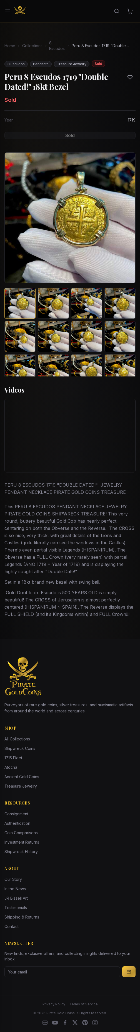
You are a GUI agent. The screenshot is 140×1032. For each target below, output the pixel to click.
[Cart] (130, 11)
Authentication (17, 823)
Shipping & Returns (21, 917)
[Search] (116, 11)
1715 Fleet (13, 757)
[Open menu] (7, 11)
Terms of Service (83, 1004)
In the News (15, 888)
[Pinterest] (85, 1022)
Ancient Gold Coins (21, 776)
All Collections (17, 739)
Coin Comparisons (21, 832)
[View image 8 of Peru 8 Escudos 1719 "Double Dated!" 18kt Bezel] (120, 336)
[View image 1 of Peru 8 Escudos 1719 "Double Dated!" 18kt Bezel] (20, 303)
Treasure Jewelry (20, 786)
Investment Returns (21, 842)
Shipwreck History (21, 851)
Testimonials (15, 907)
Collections (32, 45)
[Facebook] (65, 1022)
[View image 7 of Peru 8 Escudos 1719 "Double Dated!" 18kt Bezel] (86, 336)
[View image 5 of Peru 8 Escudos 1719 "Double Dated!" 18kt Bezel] (20, 336)
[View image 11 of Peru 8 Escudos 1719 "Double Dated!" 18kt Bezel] (86, 369)
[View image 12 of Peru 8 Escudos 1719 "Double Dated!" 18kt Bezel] (120, 369)
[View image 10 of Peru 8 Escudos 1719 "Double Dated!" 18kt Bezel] (53, 369)
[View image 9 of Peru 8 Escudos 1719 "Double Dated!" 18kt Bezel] (20, 369)
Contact (11, 926)
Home (9, 45)
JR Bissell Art (16, 898)
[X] (75, 1022)
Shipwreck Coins (19, 748)
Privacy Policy (53, 1004)
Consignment (16, 813)
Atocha (10, 767)
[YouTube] (55, 1022)
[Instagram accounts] (95, 1022)
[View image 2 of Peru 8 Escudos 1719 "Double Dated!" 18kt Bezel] (53, 303)
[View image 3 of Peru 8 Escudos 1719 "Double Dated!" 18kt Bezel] (86, 303)
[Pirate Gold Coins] (20, 11)
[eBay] (45, 1022)
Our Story (13, 879)
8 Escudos (57, 46)
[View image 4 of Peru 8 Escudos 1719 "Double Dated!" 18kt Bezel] (120, 303)
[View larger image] (70, 217)
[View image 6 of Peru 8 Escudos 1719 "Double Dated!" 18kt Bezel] (53, 336)
